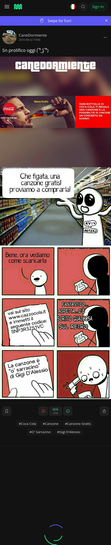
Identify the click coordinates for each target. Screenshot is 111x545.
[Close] (106, 20)
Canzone (52, 423)
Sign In (98, 6)
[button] (83, 6)
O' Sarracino (41, 432)
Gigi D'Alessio (69, 432)
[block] (105, 37)
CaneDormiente (33, 35)
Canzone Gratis (79, 423)
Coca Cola (28, 423)
